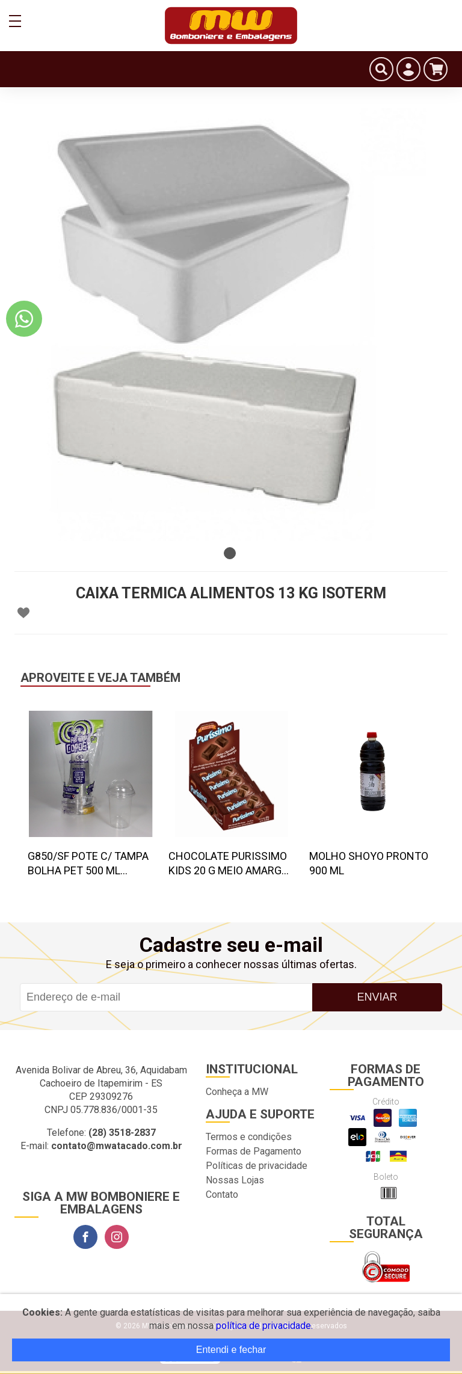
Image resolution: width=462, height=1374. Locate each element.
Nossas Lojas (235, 1180)
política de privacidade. (264, 1325)
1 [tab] (230, 553)
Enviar (377, 997)
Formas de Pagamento (253, 1151)
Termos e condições (249, 1136)
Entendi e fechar (231, 1350)
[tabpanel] (231, 324)
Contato (222, 1194)
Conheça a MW (237, 1091)
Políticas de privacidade (256, 1165)
